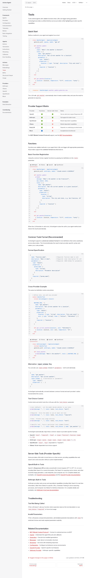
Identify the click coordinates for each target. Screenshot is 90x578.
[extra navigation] (86, 2)
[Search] (31, 2)
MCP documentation (66, 135)
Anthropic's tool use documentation (48, 490)
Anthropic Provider (35, 550)
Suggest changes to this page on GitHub (40, 557)
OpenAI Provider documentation (70, 475)
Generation (33, 537)
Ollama (43, 164)
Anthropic (34, 164)
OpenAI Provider (35, 548)
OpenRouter (59, 164)
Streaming (33, 542)
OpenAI (51, 164)
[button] (11, 15)
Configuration (34, 545)
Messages (33, 540)
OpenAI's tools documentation (46, 475)
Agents (32, 535)
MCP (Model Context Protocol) (39, 532)
